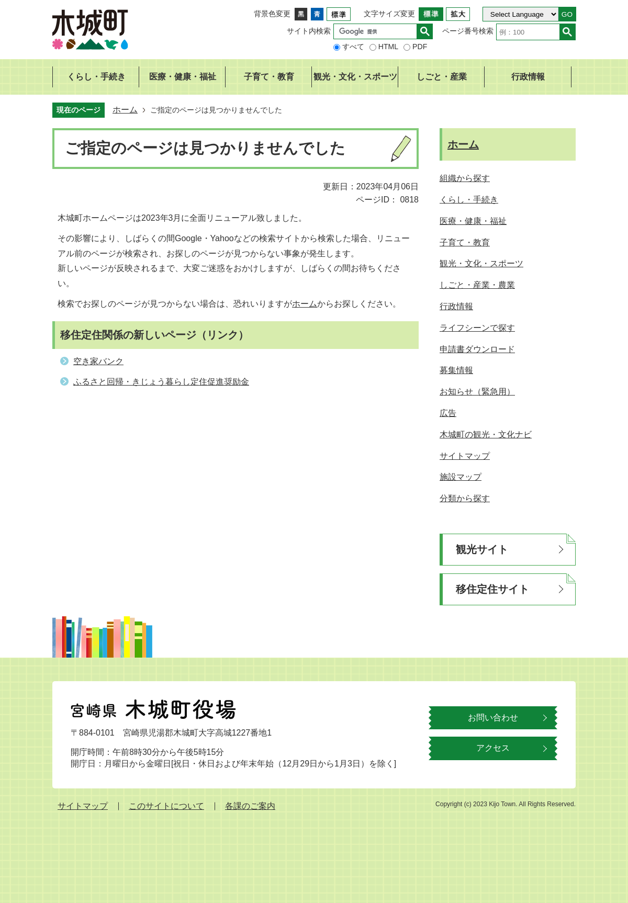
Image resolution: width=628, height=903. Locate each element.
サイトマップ (83, 806)
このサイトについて (166, 806)
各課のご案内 (250, 806)
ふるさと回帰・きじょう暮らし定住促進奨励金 (161, 381)
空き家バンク (98, 361)
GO (567, 14)
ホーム (125, 109)
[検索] (378, 31)
